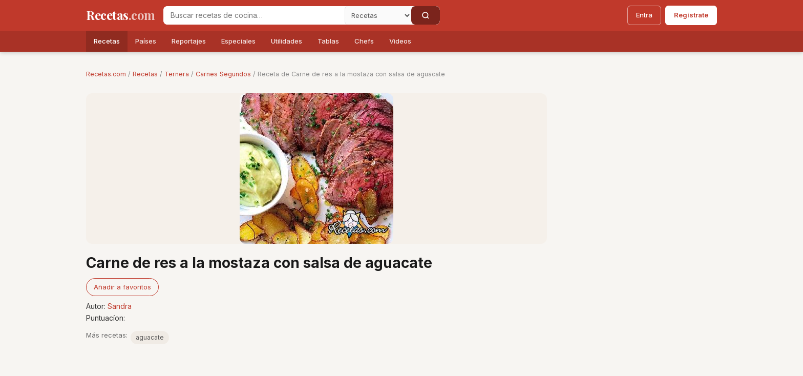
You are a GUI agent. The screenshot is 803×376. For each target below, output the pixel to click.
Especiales (238, 41)
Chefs (364, 41)
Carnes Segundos (223, 74)
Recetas (107, 41)
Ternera (176, 74)
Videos (400, 41)
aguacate (150, 337)
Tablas (328, 41)
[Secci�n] (378, 15)
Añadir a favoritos (122, 287)
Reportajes (189, 41)
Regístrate (691, 15)
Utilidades (286, 41)
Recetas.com (106, 74)
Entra (644, 15)
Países (145, 41)
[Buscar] (425, 15)
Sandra (120, 306)
